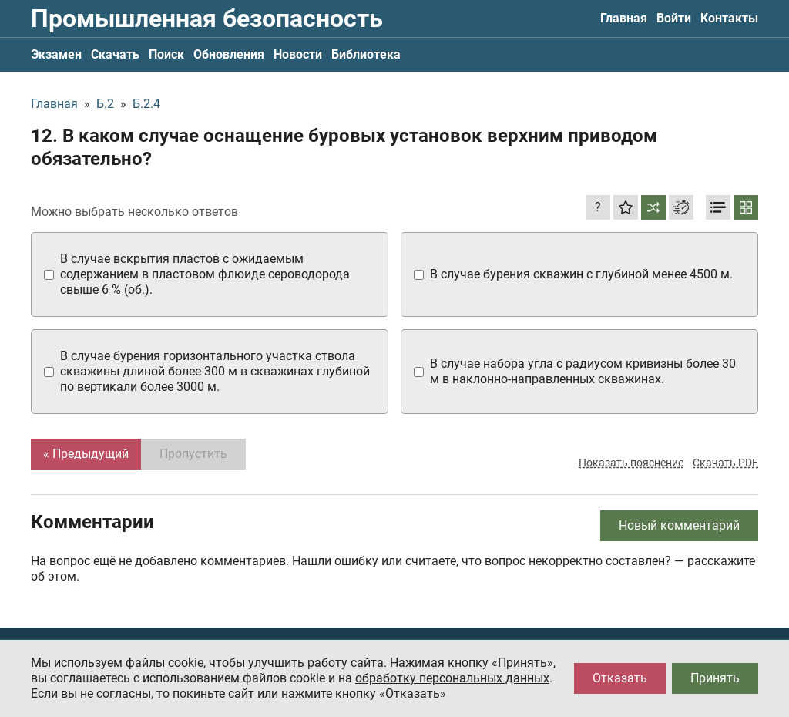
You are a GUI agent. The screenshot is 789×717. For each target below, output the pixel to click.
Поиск (166, 54)
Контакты (729, 18)
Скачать (115, 54)
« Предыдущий (86, 453)
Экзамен (56, 54)
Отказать (620, 678)
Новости (298, 54)
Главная (623, 18)
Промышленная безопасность (207, 18)
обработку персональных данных (452, 678)
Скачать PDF (725, 462)
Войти (673, 18)
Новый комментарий (679, 525)
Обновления (228, 54)
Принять (715, 678)
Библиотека (366, 54)
